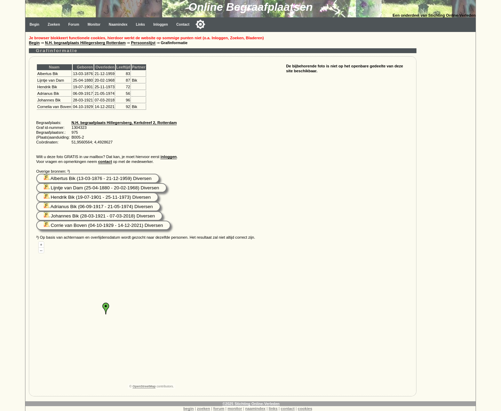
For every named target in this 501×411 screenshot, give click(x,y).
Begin (34, 24)
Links (140, 24)
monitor (235, 408)
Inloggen (160, 24)
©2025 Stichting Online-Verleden (250, 404)
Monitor (94, 24)
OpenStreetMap (144, 386)
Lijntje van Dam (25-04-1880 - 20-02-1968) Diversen (101, 187)
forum (218, 408)
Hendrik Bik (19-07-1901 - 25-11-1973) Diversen (97, 197)
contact (105, 161)
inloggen (168, 157)
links (273, 408)
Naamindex (118, 24)
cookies (305, 408)
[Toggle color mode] (200, 24)
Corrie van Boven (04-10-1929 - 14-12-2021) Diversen (103, 225)
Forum (73, 24)
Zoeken (54, 24)
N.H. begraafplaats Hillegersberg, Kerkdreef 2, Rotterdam (124, 123)
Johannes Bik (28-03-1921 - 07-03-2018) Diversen (99, 216)
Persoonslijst (143, 43)
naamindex (255, 408)
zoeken (203, 408)
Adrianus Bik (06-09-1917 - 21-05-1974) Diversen (98, 206)
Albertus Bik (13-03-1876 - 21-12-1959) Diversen (98, 178)
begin (188, 408)
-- (41, 250)
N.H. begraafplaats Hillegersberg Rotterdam (85, 43)
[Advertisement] (448, 136)
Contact (183, 24)
